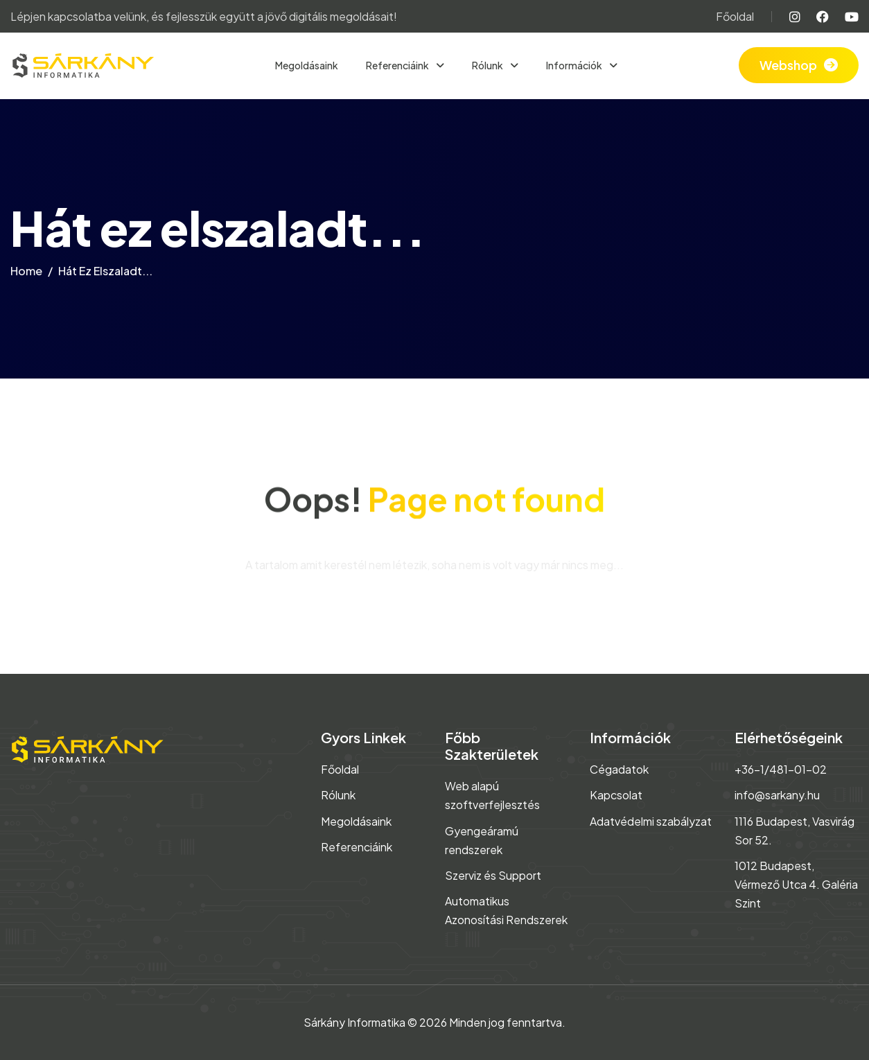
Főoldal (735, 16)
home (26, 275)
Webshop (788, 65)
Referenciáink (398, 65)
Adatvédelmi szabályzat (651, 821)
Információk (575, 65)
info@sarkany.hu (777, 795)
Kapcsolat (616, 795)
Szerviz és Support (493, 875)
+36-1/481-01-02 (781, 769)
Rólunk (488, 65)
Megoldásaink (306, 65)
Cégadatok (619, 769)
